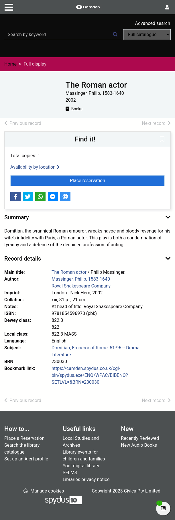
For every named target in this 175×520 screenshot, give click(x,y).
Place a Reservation (24, 438)
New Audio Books (139, 445)
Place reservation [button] (108, 180)
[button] (162, 139)
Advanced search (152, 23)
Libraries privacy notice (86, 479)
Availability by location (35, 167)
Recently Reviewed (140, 438)
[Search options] (147, 34)
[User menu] (167, 7)
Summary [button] (16, 217)
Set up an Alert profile (26, 459)
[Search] (115, 34)
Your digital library (81, 465)
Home (10, 64)
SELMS (70, 472)
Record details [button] (22, 258)
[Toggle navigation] (9, 6)
